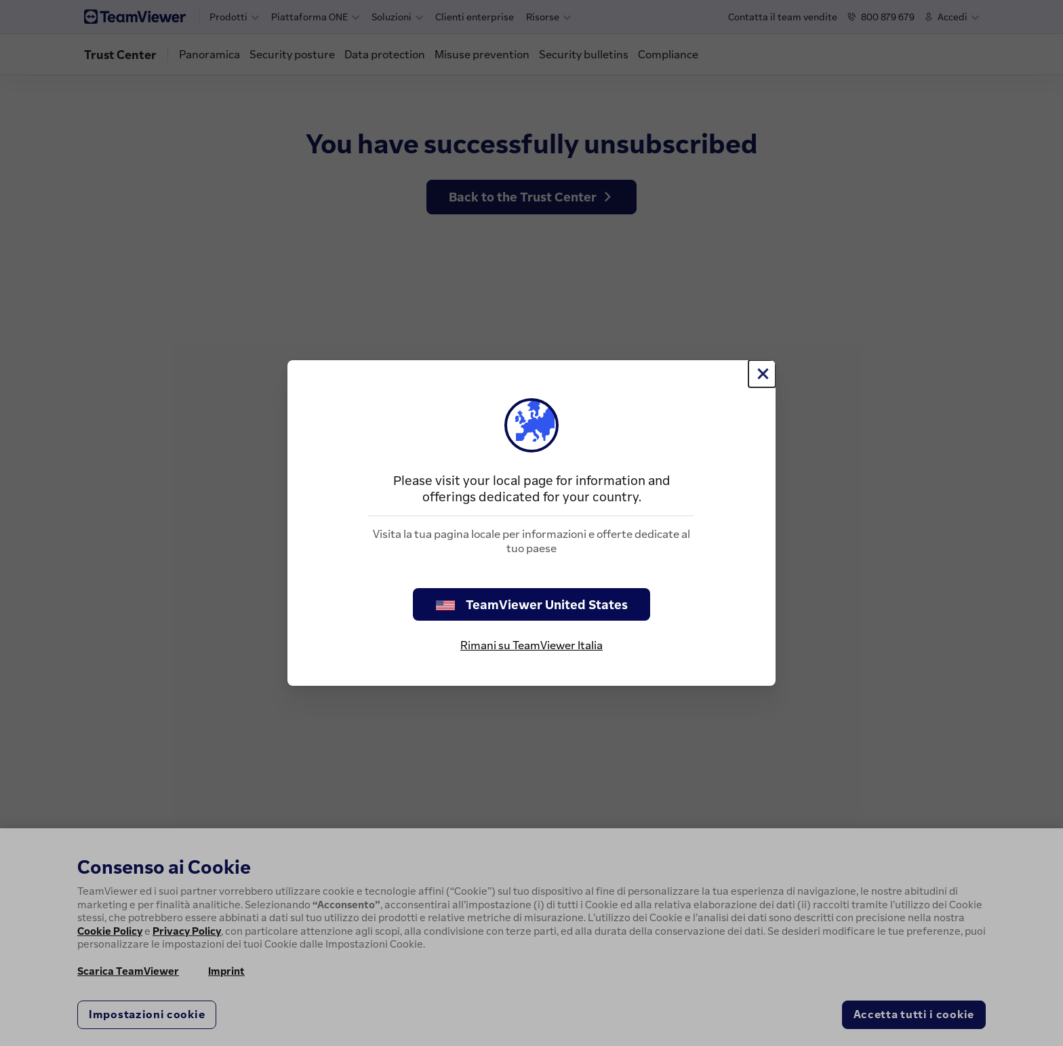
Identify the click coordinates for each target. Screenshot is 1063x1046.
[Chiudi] (762, 373)
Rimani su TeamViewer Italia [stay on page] (531, 645)
